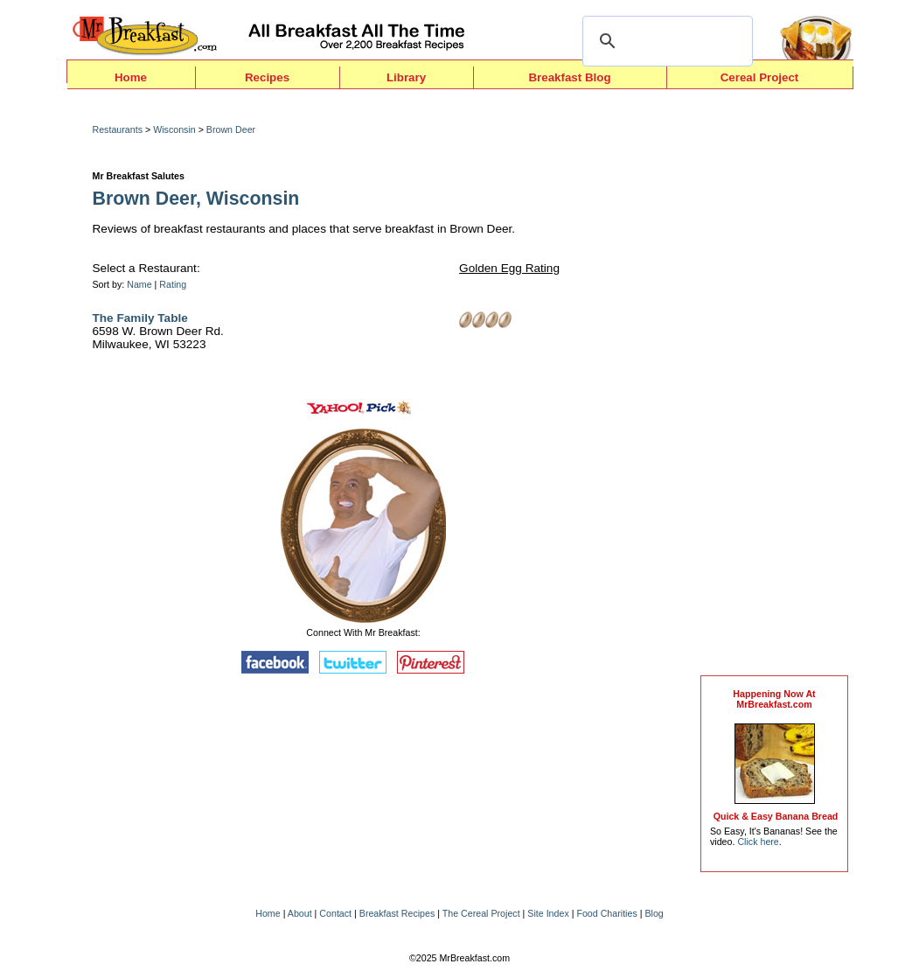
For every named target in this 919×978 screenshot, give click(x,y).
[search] (665, 41)
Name (139, 284)
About (300, 913)
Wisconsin (174, 129)
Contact (335, 913)
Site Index (547, 913)
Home (131, 77)
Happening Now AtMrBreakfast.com (774, 698)
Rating (172, 284)
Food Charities (606, 913)
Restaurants (118, 129)
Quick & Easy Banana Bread (776, 816)
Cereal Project (760, 77)
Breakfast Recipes (397, 913)
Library (406, 77)
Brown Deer (230, 129)
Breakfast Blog (569, 77)
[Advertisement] (775, 386)
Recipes (267, 77)
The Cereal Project (481, 913)
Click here (757, 841)
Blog (653, 913)
